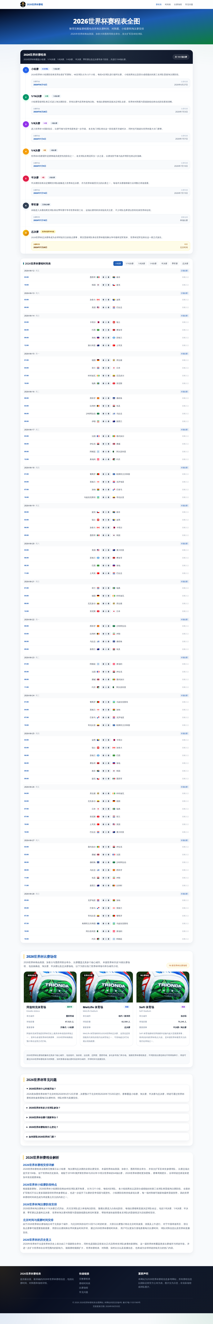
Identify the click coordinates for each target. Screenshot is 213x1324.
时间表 (168, 4)
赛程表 (159, 4)
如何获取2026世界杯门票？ (42, 1147)
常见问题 (189, 4)
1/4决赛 (153, 274)
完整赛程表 (84, 1289)
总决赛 (185, 274)
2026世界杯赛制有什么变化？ (43, 1137)
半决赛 (164, 274)
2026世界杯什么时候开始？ (42, 1099)
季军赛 (175, 274)
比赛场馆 (178, 4)
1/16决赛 (130, 274)
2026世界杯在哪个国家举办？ (43, 1128)
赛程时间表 (84, 1294)
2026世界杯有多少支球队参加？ (44, 1118)
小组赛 (118, 274)
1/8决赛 (141, 274)
